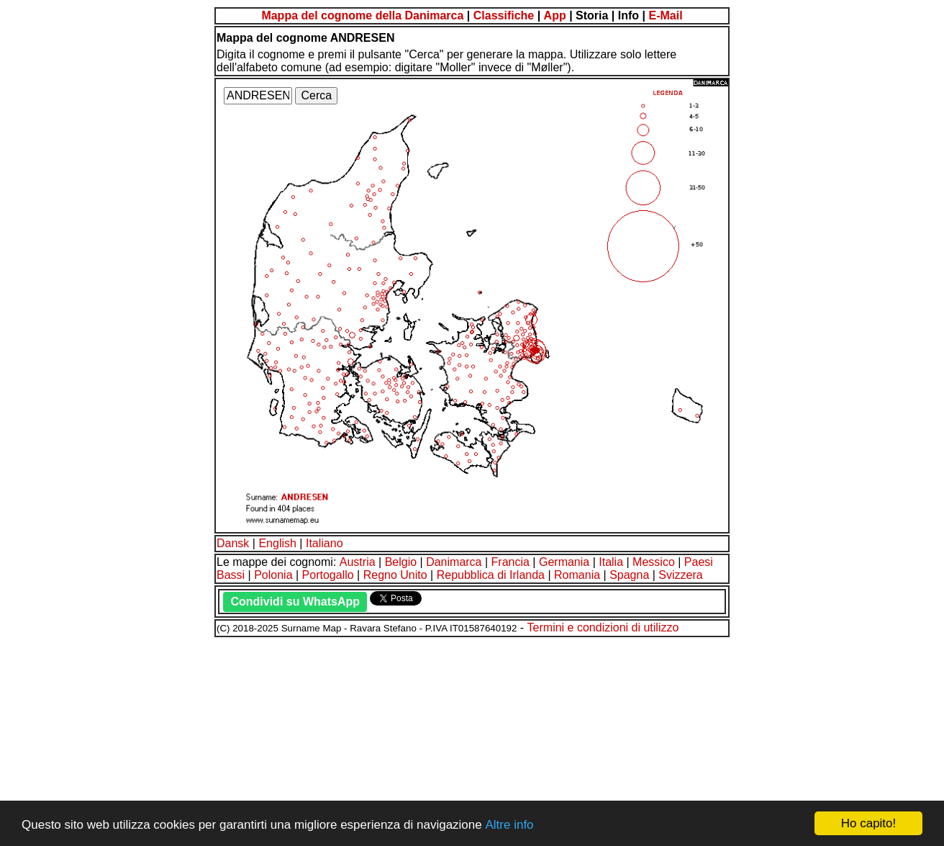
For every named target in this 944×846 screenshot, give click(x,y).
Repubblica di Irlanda (491, 575)
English (277, 543)
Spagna (629, 575)
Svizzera (680, 575)
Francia (510, 562)
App (555, 15)
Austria (358, 562)
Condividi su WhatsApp (295, 601)
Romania (577, 575)
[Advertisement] (437, 739)
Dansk (233, 543)
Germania (564, 562)
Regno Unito (395, 575)
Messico (653, 562)
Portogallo (328, 575)
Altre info (509, 825)
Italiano (324, 543)
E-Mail (665, 15)
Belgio (401, 562)
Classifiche (503, 15)
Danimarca (453, 562)
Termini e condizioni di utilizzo (603, 627)
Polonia (273, 575)
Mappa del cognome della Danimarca (362, 15)
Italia (611, 562)
